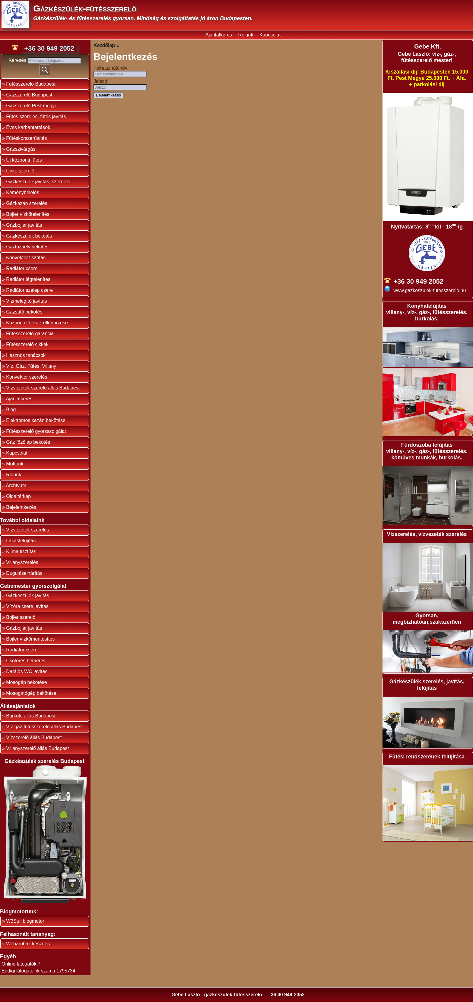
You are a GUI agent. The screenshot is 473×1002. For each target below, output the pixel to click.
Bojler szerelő (20, 617)
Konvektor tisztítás (26, 257)
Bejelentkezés (21, 507)
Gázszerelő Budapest (29, 94)
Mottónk (14, 463)
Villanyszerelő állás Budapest (37, 748)
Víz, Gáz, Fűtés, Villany (31, 366)
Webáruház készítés (28, 943)
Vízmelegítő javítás (26, 301)
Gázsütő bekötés (24, 311)
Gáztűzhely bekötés (27, 246)
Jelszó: (101, 81)
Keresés (17, 60)
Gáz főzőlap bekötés (28, 442)
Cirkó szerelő (20, 170)
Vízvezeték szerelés (27, 529)
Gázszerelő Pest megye (31, 105)
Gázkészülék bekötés (29, 235)
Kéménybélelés (22, 192)
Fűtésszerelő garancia (29, 333)
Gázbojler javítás (24, 225)
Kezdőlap (104, 45)
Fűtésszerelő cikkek (27, 344)
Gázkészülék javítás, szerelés (38, 181)
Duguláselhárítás (24, 573)
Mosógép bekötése (26, 682)
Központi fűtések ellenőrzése (37, 322)
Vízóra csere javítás (27, 606)
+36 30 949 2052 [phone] (49, 48)
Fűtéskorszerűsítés (26, 138)
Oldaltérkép (18, 496)
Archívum (16, 485)
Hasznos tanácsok (26, 355)
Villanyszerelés (22, 562)
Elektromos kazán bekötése (35, 420)
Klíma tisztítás (21, 551)
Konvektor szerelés (26, 377)
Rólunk (245, 34)
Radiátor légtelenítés (28, 279)
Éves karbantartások (28, 127)
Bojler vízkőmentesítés (30, 638)
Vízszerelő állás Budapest (34, 737)
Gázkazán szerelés (26, 203)
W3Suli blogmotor (25, 921)
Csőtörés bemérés (26, 660)
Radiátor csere (21, 268)
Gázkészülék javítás (27, 595)
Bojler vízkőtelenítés (27, 214)
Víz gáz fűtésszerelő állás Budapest (44, 726)
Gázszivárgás (20, 149)
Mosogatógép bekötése (31, 693)
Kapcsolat (270, 34)
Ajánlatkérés (218, 34)
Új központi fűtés (24, 159)
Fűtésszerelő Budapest (31, 84)
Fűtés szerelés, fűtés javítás (36, 116)
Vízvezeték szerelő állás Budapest (43, 387)
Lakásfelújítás (21, 540)
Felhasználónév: (111, 68)
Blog (11, 409)
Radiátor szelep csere (29, 290)
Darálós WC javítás (26, 671)
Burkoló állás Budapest (31, 715)
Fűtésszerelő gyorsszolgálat (36, 431)
